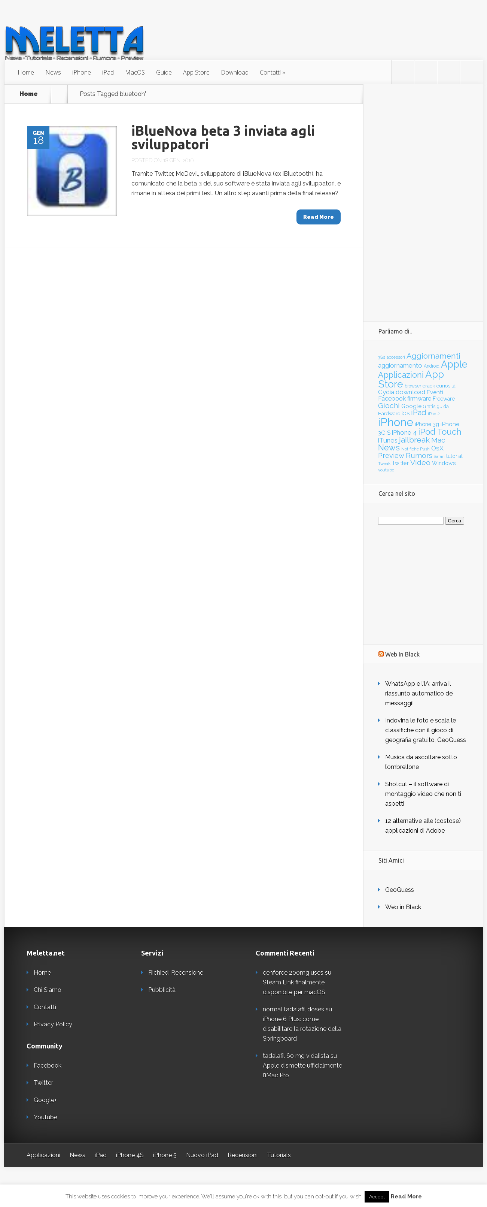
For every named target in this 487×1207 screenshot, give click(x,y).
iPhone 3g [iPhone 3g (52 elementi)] (427, 424)
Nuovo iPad (202, 1155)
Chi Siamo (47, 989)
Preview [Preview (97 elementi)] (391, 455)
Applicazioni (43, 1155)
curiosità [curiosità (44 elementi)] (446, 386)
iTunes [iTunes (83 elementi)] (388, 440)
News (53, 72)
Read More (406, 1196)
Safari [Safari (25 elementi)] (439, 456)
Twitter (43, 1082)
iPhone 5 (165, 1155)
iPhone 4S (130, 1155)
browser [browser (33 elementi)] (413, 386)
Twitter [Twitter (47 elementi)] (400, 463)
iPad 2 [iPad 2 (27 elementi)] (434, 413)
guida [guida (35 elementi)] (443, 406)
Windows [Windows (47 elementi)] (444, 463)
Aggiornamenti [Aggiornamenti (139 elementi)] (433, 355)
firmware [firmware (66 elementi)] (419, 398)
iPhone (81, 72)
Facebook (47, 1065)
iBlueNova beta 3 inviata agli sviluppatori (223, 137)
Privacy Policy (53, 1024)
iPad (108, 72)
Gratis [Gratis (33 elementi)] (429, 406)
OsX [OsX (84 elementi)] (437, 448)
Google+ (45, 1100)
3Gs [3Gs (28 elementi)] (381, 357)
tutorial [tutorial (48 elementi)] (454, 456)
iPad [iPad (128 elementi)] (418, 412)
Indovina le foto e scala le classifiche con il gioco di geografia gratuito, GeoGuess (425, 730)
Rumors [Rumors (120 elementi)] (419, 455)
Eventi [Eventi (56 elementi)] (435, 392)
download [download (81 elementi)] (410, 392)
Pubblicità (162, 989)
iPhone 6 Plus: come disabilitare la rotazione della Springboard (302, 1029)
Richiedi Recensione (175, 972)
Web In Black (402, 654)
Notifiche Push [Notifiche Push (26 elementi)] (415, 449)
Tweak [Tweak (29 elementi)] (384, 463)
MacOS (135, 72)
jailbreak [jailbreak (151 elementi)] (414, 439)
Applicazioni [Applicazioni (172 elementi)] (401, 375)
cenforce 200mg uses (293, 972)
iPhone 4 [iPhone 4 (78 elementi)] (404, 432)
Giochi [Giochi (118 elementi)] (389, 405)
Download (235, 72)
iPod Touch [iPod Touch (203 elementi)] (440, 432)
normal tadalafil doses (293, 1009)
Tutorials (279, 1155)
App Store (196, 72)
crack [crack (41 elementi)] (429, 386)
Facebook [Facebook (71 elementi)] (392, 398)
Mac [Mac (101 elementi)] (438, 440)
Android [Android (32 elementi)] (431, 366)
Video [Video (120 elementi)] (420, 462)
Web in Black (403, 907)
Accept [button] (377, 1197)
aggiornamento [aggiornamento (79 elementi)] (400, 365)
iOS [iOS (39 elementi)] (406, 413)
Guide (164, 72)
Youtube (45, 1117)
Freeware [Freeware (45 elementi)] (444, 399)
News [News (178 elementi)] (389, 447)
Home (26, 72)
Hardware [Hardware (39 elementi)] (389, 413)
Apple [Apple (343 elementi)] (454, 364)
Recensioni (243, 1155)
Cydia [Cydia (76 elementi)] (386, 392)
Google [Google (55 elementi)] (411, 406)
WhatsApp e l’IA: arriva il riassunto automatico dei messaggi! (419, 693)
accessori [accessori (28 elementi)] (396, 357)
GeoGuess (399, 889)
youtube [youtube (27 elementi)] (386, 470)
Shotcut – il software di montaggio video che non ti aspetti (423, 794)
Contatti (270, 72)
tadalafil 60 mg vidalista (296, 1055)
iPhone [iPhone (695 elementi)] (395, 422)
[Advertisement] (423, 196)
